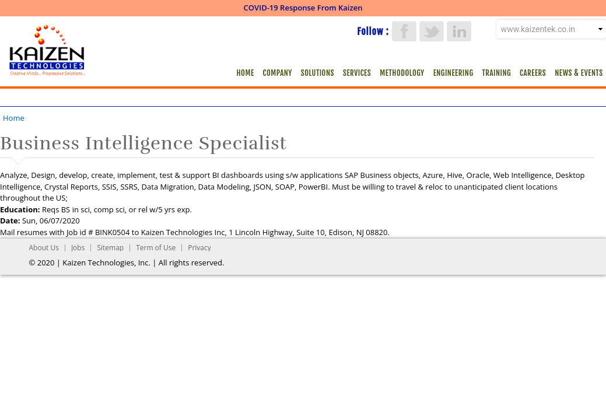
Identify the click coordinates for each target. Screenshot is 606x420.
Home (245, 73)
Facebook (404, 31)
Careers (533, 73)
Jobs (78, 248)
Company (277, 73)
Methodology (402, 73)
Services (357, 73)
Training (496, 73)
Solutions (317, 73)
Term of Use (156, 248)
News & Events (579, 73)
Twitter (431, 31)
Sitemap (110, 248)
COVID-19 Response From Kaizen (303, 7)
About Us (44, 248)
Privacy (199, 248)
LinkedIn (459, 31)
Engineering (453, 73)
